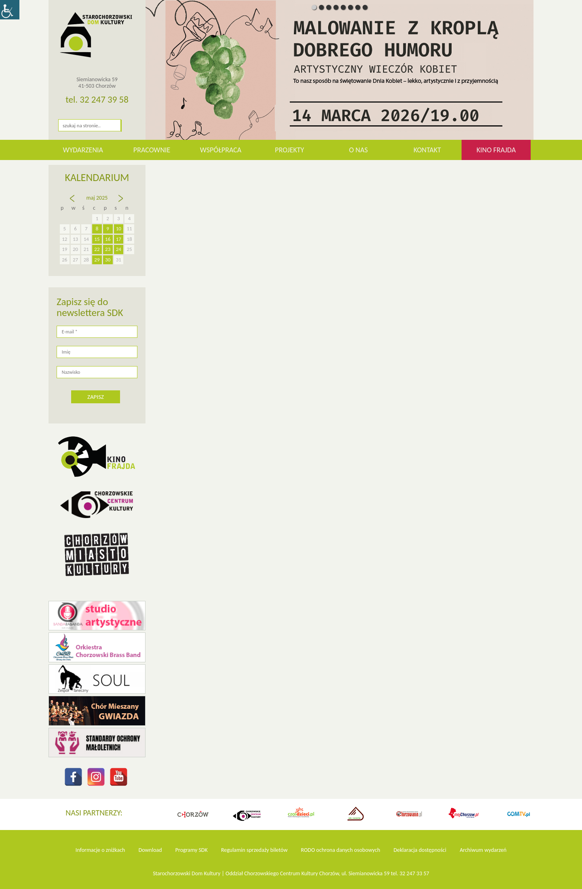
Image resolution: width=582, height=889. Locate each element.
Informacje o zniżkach (100, 850)
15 (96, 239)
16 (107, 239)
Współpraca (221, 149)
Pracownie (151, 149)
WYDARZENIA (83, 149)
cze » (121, 202)
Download (150, 850)
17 (118, 239)
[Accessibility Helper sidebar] (9, 9)
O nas (358, 149)
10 (118, 228)
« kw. (73, 202)
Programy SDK (191, 850)
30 (107, 260)
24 (118, 249)
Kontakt (427, 149)
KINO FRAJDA (496, 149)
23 (107, 249)
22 (96, 249)
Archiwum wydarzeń (483, 850)
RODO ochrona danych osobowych (340, 850)
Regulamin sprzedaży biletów (254, 850)
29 (96, 260)
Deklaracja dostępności (420, 850)
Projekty (289, 149)
